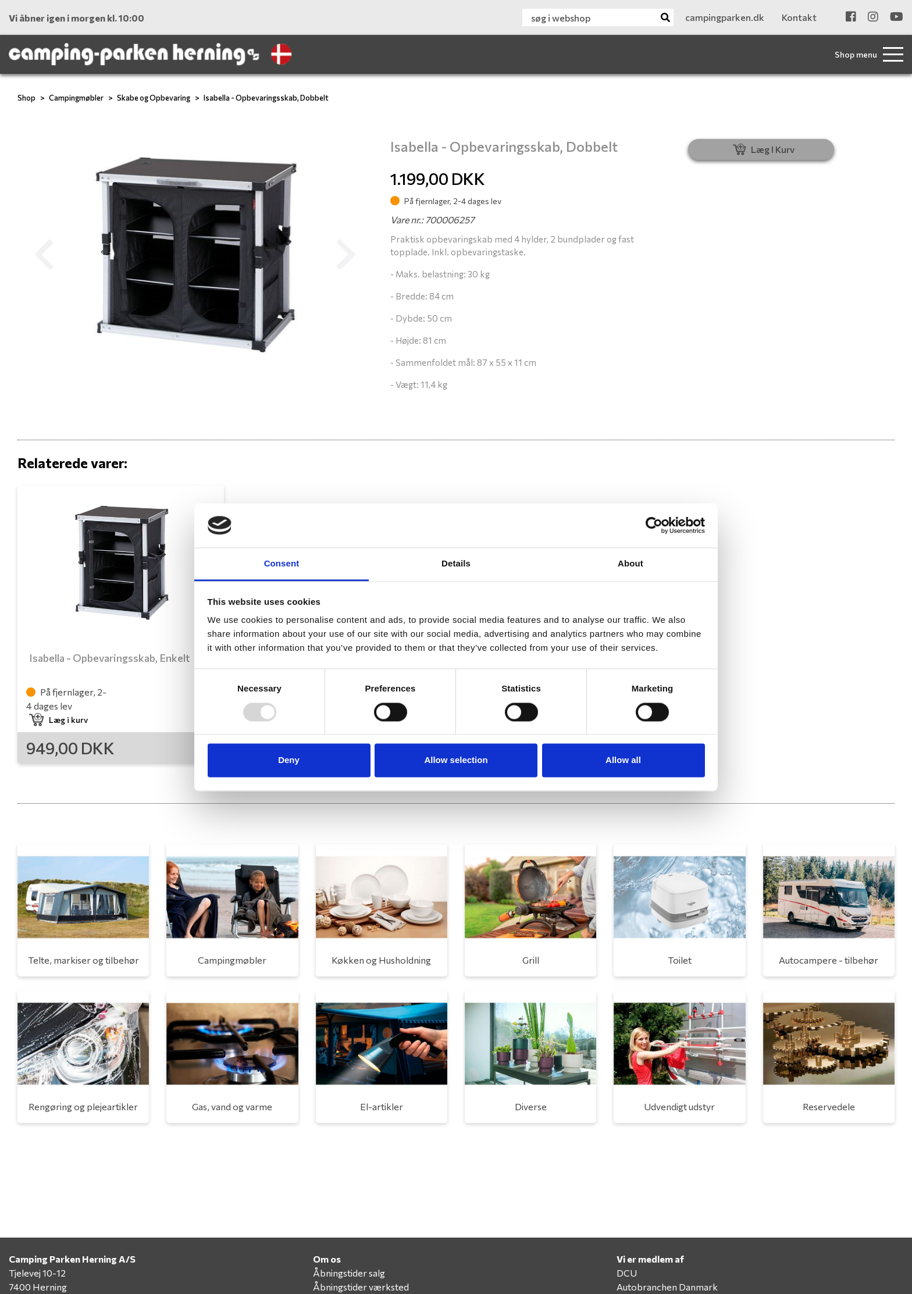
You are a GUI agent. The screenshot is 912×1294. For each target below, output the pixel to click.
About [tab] (630, 564)
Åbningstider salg (349, 1272)
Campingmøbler (76, 97)
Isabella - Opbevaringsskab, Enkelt (109, 657)
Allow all (623, 760)
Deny (289, 760)
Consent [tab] (282, 564)
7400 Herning (38, 1286)
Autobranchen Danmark (667, 1286)
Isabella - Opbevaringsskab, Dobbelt (266, 97)
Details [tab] (456, 564)
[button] (44, 255)
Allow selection (455, 760)
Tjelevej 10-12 (37, 1272)
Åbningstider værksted (361, 1286)
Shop (26, 97)
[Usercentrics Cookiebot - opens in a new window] (654, 525)
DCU (627, 1272)
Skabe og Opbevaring (153, 97)
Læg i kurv (58, 719)
